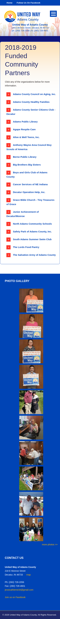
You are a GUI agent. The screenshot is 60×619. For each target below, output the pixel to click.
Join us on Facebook (15, 597)
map (28, 574)
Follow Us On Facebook (28, 3)
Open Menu (53, 14)
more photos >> (50, 544)
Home (9, 3)
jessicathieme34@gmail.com (19, 590)
